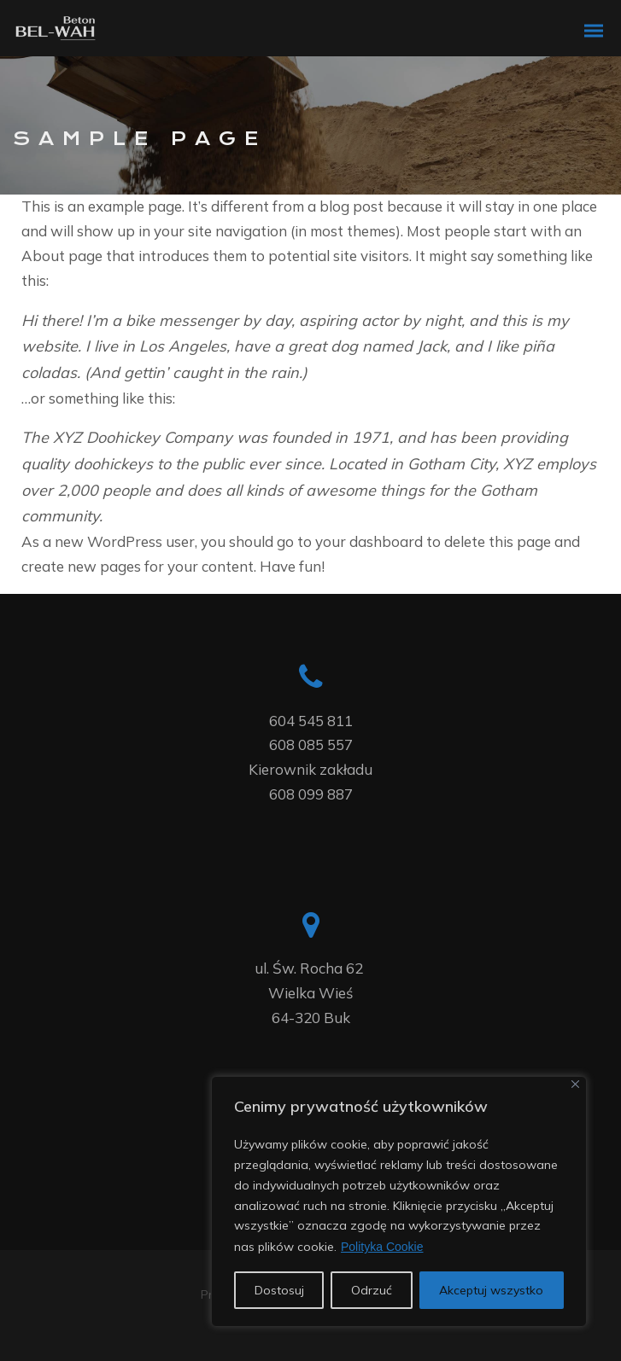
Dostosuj (279, 1290)
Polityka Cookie (382, 1246)
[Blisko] (575, 1084)
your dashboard (369, 541)
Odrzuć (371, 1290)
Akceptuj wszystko (491, 1290)
